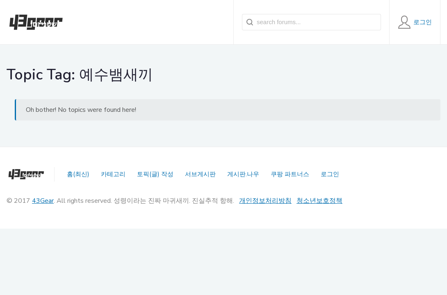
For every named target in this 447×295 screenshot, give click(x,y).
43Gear (43, 200)
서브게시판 (200, 174)
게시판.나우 (243, 174)
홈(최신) (78, 174)
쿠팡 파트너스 (290, 174)
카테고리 (113, 174)
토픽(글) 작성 (155, 174)
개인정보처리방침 (265, 200)
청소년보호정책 (319, 200)
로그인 (330, 174)
